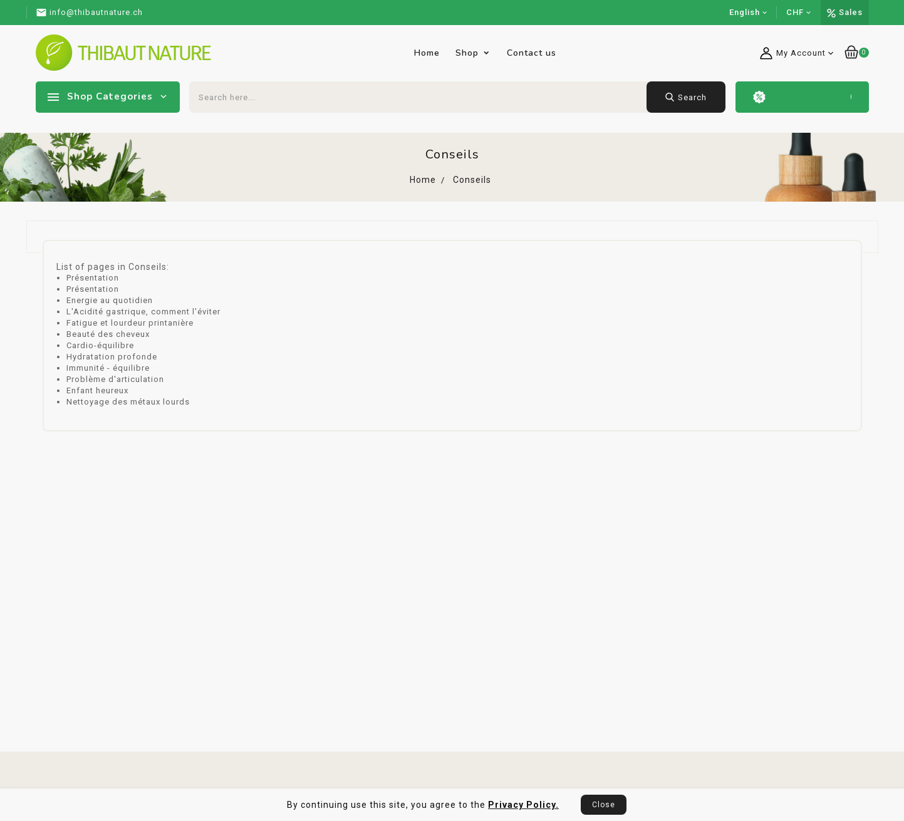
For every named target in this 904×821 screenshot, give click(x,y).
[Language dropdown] (748, 12)
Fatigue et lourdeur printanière (130, 323)
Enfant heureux (97, 390)
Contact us (531, 53)
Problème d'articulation (115, 379)
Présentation (92, 277)
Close (603, 804)
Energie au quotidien (109, 300)
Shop (467, 53)
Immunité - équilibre (108, 368)
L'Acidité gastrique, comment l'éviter (143, 311)
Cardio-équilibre (100, 345)
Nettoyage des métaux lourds (128, 401)
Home (427, 53)
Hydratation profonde (111, 356)
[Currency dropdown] (798, 12)
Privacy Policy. (523, 805)
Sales (851, 12)
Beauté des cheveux (108, 334)
